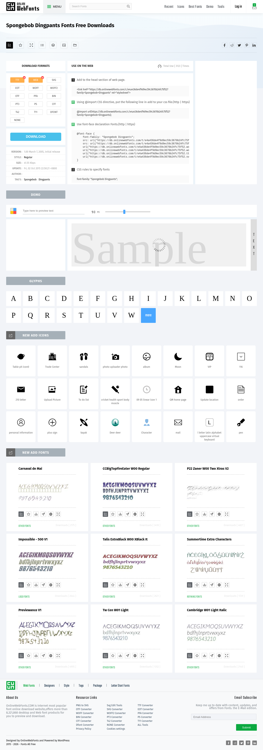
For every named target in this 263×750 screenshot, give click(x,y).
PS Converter (145, 717)
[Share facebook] (224, 45)
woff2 (54, 88)
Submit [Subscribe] (246, 727)
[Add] (9, 45)
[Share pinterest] (246, 45)
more (148, 315)
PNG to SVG (82, 705)
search (128, 6)
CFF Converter (83, 721)
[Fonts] (75, 45)
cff (54, 104)
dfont (54, 112)
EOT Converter (145, 709)
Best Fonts (195, 7)
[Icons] (64, 45)
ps (35, 104)
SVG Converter (114, 709)
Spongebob (30, 179)
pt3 (17, 104)
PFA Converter (145, 713)
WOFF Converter (85, 713)
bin (54, 96)
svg (54, 80)
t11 (35, 112)
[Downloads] (36, 514)
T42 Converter (114, 721)
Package (97, 686)
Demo (209, 7)
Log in (238, 7)
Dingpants (44, 179)
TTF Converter (145, 705)
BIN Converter (83, 717)
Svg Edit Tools (114, 705)
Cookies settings (116, 728)
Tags (81, 686)
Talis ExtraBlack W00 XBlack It (125, 539)
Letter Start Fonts (120, 686)
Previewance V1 (29, 610)
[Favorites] (20, 45)
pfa (36, 96)
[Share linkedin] (254, 45)
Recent (168, 7)
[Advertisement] (226, 122)
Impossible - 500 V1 (32, 539)
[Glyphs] (42, 45)
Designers (49, 686)
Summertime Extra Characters (209, 539)
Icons (181, 7)
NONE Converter (116, 724)
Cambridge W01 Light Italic (207, 610)
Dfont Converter (85, 724)
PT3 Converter (114, 717)
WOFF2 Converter (116, 713)
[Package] (53, 45)
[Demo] (31, 45)
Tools (221, 7)
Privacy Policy (83, 728)
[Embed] (50, 514)
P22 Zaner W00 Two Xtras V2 (208, 469)
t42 (17, 112)
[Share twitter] (239, 45)
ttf (17, 80)
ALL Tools (143, 724)
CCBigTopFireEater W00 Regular (126, 469)
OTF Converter (84, 709)
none (17, 120)
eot (17, 88)
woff (35, 88)
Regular (28, 157)
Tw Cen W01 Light (115, 610)
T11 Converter (145, 721)
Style (66, 686)
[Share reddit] (232, 45)
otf (17, 96)
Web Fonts (29, 686)
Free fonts (24, 7)
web (35, 80)
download (36, 136)
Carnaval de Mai (30, 469)
